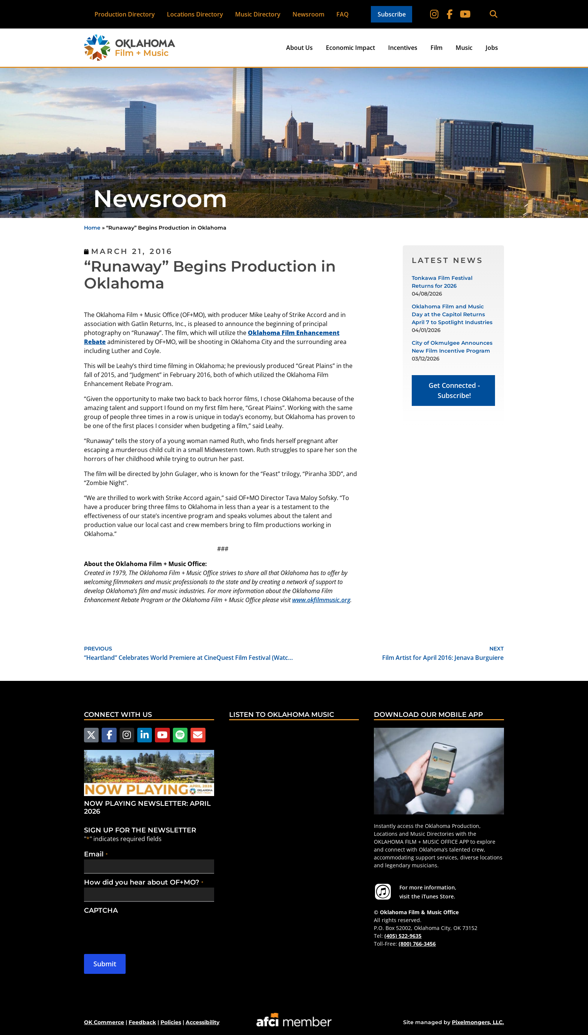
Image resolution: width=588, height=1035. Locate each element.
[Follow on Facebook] (450, 14)
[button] (493, 14)
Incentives (402, 48)
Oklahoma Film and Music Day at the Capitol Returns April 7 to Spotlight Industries (452, 314)
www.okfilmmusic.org (321, 600)
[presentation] (141, 930)
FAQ (342, 14)
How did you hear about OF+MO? (143, 882)
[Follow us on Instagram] (126, 735)
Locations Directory (195, 14)
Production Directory (124, 14)
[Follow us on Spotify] (178, 735)
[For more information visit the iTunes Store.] (383, 892)
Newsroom (308, 14)
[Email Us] (195, 735)
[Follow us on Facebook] (108, 735)
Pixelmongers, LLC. (478, 1021)
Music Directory (257, 14)
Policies (170, 1021)
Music (464, 48)
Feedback (142, 1021)
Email (96, 854)
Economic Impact (350, 48)
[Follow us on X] (91, 735)
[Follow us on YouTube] (161, 735)
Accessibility (202, 1021)
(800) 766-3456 (417, 943)
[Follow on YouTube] (465, 14)
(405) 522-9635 (403, 935)
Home (92, 227)
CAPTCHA (101, 910)
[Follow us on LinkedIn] (143, 735)
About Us (299, 48)
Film (436, 48)
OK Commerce (104, 1021)
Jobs (492, 48)
